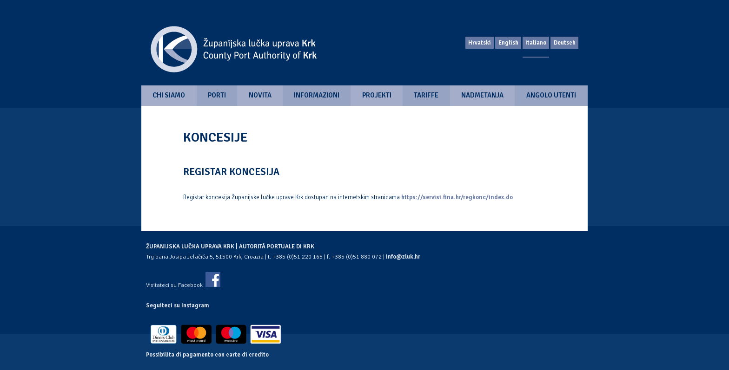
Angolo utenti (551, 95)
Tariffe (426, 95)
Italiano (535, 42)
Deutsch (565, 42)
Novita (260, 95)
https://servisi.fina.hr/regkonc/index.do (457, 197)
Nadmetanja (482, 95)
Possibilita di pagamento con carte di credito (207, 354)
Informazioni (316, 95)
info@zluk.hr (403, 256)
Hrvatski (479, 42)
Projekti (376, 95)
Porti (217, 95)
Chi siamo (168, 95)
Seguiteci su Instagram (177, 305)
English (508, 42)
